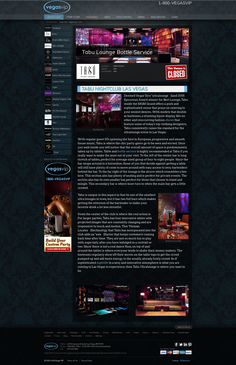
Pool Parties (123, 17)
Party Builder (76, 336)
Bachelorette (183, 332)
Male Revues (158, 17)
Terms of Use (72, 361)
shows (169, 120)
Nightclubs (53, 17)
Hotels (136, 332)
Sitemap (98, 336)
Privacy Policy (86, 361)
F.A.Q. (57, 336)
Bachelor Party (169, 332)
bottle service (126, 151)
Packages (92, 17)
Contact (47, 336)
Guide (175, 17)
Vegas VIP (63, 22)
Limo (83, 332)
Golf (128, 332)
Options (155, 332)
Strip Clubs (73, 17)
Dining (141, 17)
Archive (88, 336)
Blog (65, 336)
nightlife (102, 262)
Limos (107, 17)
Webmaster (185, 361)
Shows (145, 332)
